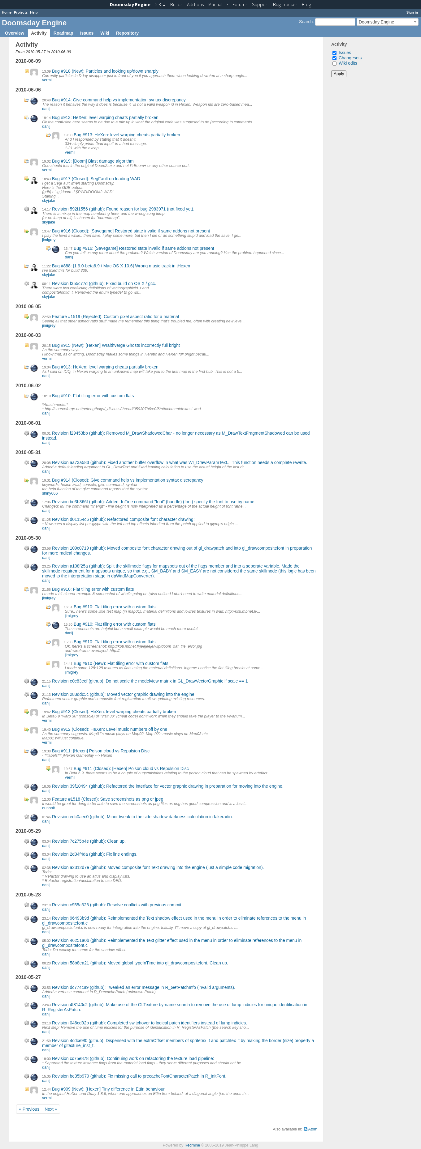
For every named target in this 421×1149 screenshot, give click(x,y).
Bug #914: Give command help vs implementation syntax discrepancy (119, 99)
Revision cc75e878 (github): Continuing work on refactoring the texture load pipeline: (133, 1058)
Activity (39, 33)
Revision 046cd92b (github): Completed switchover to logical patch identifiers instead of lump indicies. (149, 1022)
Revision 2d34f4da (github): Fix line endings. (94, 854)
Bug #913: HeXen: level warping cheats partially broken (105, 117)
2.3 (160, 4)
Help (33, 12)
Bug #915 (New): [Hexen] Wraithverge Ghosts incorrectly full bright (116, 345)
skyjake (48, 200)
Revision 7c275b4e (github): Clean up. (89, 841)
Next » (51, 1109)
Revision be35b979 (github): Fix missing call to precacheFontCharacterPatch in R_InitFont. (139, 1076)
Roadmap (63, 33)
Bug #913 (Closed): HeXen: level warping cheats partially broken (114, 711)
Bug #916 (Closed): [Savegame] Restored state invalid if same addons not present (131, 230)
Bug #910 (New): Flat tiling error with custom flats (121, 663)
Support (260, 4)
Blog (306, 4)
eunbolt (48, 808)
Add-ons (195, 4)
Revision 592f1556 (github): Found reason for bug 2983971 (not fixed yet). (123, 208)
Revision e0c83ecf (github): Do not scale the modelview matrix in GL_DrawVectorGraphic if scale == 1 (150, 681)
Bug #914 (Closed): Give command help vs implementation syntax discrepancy (127, 480)
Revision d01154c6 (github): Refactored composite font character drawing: (123, 519)
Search (306, 21)
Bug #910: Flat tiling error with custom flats (93, 395)
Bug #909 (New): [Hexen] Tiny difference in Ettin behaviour (108, 1089)
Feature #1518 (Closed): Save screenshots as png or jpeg (107, 799)
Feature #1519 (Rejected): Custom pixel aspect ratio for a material (115, 316)
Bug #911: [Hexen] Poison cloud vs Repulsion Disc (101, 750)
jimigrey (48, 240)
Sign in (412, 12)
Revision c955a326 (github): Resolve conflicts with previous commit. (117, 904)
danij (46, 109)
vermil (47, 80)
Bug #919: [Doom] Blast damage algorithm (93, 161)
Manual (215, 4)
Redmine (192, 1145)
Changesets (350, 57)
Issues (87, 33)
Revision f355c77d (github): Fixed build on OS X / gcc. (104, 283)
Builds (176, 4)
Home (6, 12)
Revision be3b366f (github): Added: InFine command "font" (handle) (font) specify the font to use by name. (153, 501)
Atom (312, 1129)
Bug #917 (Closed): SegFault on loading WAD (96, 178)
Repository (127, 33)
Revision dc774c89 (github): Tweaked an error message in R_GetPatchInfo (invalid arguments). (143, 987)
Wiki (104, 33)
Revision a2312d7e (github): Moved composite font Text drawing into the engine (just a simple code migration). (158, 867)
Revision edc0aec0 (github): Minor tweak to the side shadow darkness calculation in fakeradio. (142, 816)
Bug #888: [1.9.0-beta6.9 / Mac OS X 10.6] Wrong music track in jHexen (121, 265)
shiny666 (50, 493)
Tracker (285, 4)
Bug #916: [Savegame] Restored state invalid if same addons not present (144, 248)
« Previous (29, 1109)
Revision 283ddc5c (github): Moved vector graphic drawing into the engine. (124, 694)
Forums (239, 4)
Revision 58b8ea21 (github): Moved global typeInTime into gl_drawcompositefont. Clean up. (140, 962)
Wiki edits (348, 63)
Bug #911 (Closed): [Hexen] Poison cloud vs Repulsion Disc (131, 768)
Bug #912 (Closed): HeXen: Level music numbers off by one (109, 729)
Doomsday (130, 4)
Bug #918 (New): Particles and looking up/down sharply (105, 71)
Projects (21, 12)
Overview (14, 33)
